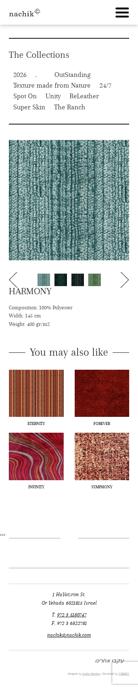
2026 (19, 75)
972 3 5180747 (71, 615)
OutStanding (72, 75)
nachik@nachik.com (69, 635)
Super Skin (29, 107)
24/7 (105, 85)
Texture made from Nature (52, 85)
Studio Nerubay (91, 673)
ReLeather (84, 96)
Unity (53, 96)
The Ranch (69, 107)
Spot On (25, 96)
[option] (69, 200)
